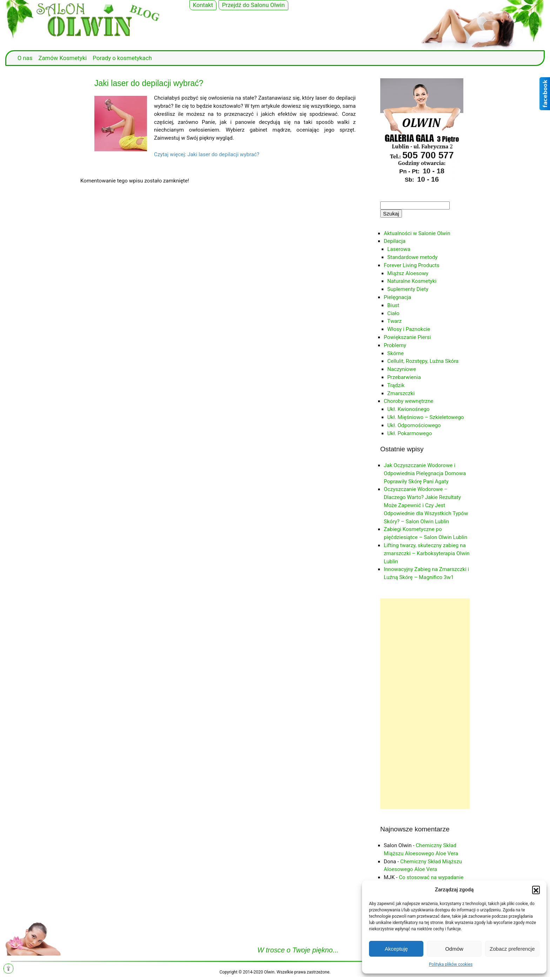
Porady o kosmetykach (122, 57)
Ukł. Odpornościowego (414, 425)
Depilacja (394, 241)
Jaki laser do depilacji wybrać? (148, 83)
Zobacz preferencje (512, 949)
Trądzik (395, 385)
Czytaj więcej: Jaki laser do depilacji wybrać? (206, 154)
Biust (393, 305)
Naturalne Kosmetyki (411, 281)
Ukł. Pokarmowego (409, 433)
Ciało (393, 313)
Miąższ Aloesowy (407, 273)
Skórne (395, 353)
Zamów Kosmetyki (62, 57)
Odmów (454, 949)
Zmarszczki (401, 393)
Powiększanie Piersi (407, 337)
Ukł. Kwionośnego (408, 409)
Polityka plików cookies (450, 964)
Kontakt (203, 4)
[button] (535, 889)
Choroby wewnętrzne (408, 401)
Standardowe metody (412, 257)
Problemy (395, 345)
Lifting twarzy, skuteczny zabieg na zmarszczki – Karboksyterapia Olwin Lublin (427, 553)
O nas (25, 57)
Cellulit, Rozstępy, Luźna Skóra (422, 361)
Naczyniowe (401, 369)
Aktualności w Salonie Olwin (417, 233)
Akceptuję (396, 949)
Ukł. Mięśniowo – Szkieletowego (425, 417)
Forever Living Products (412, 265)
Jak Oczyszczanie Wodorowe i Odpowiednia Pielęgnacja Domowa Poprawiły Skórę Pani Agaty (425, 473)
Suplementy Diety (407, 289)
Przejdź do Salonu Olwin (253, 4)
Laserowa (398, 249)
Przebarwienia (404, 377)
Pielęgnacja (397, 297)
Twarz (394, 321)
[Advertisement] (425, 703)
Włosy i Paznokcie (408, 329)
